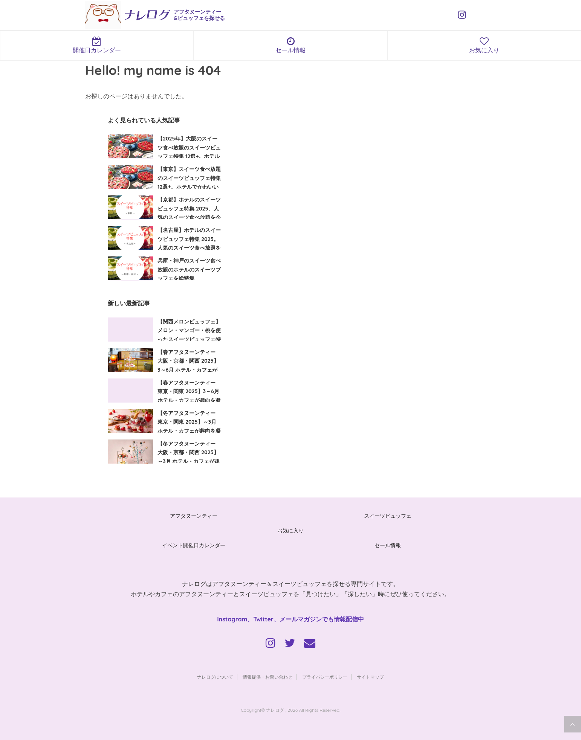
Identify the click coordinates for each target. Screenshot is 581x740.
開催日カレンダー (97, 45)
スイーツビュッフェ (387, 516)
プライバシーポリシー (324, 677)
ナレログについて (215, 677)
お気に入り (484, 45)
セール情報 (290, 45)
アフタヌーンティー (193, 516)
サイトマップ (370, 677)
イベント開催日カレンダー (193, 545)
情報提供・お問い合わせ (267, 677)
